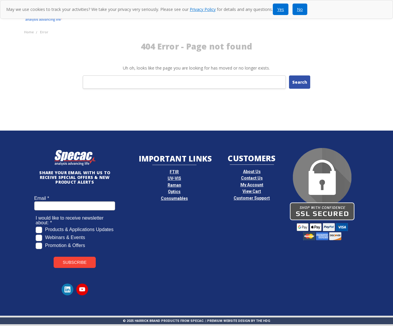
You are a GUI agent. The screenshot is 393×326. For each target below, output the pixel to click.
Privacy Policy (203, 9)
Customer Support (252, 198)
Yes (280, 9)
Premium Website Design (228, 321)
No (300, 9)
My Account (251, 184)
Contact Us (252, 178)
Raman (174, 185)
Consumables (174, 198)
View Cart (251, 191)
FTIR (174, 171)
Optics (174, 191)
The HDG (263, 321)
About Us (252, 171)
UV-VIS (174, 178)
